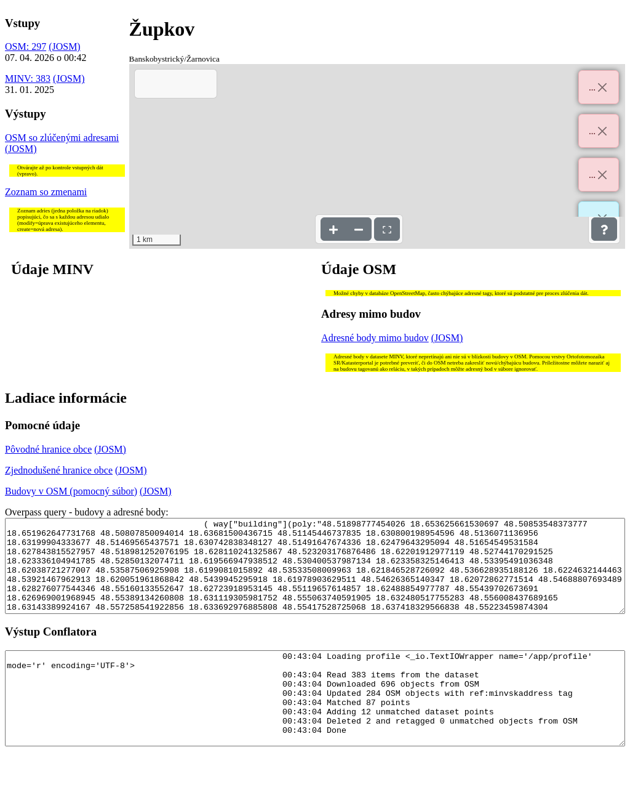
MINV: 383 (27, 78)
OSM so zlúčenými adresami (62, 137)
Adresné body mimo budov (375, 338)
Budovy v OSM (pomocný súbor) (71, 491)
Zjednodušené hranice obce (59, 470)
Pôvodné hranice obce (48, 449)
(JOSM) (65, 46)
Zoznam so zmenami (46, 192)
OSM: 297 (25, 46)
